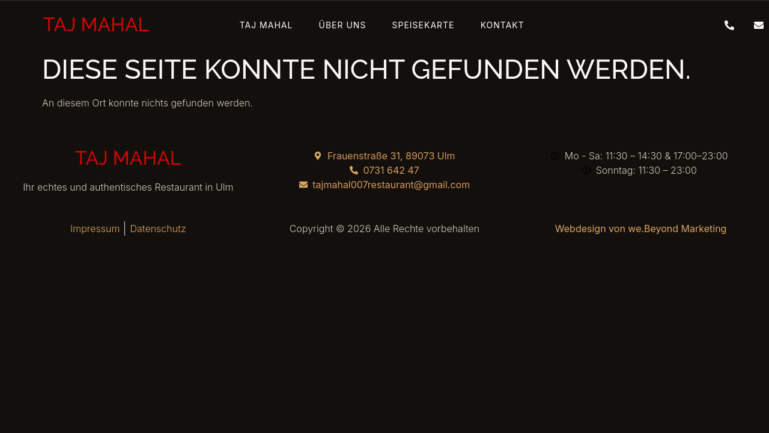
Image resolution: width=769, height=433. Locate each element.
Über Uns (349, 25)
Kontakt (481, 25)
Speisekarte (416, 25)
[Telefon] (725, 25)
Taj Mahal (287, 25)
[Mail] (755, 25)
